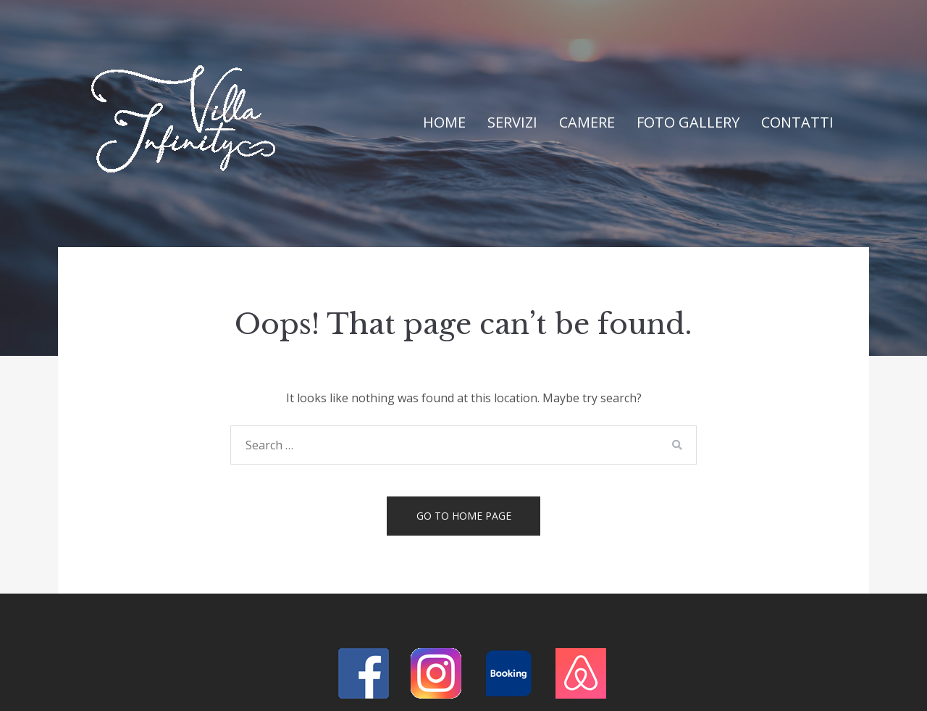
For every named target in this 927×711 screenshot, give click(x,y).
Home (444, 122)
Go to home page (463, 516)
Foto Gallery (688, 122)
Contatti (797, 122)
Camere (587, 122)
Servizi (512, 122)
